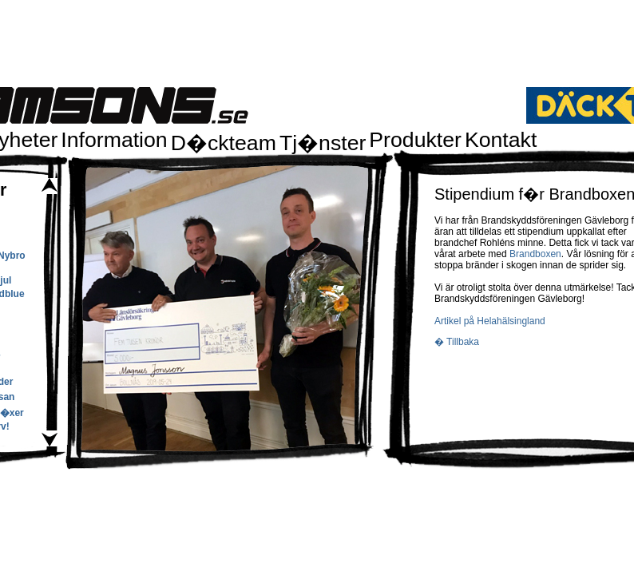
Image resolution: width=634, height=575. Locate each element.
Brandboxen (535, 254)
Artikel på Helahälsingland (489, 321)
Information (114, 140)
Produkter (415, 140)
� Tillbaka (456, 341)
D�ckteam (223, 143)
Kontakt (501, 140)
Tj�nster (322, 143)
